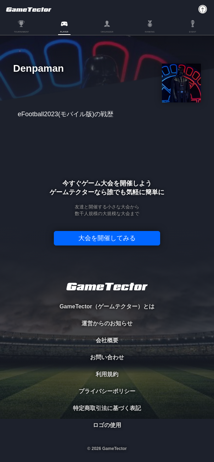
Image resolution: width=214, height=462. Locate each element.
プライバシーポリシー (107, 391)
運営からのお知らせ (107, 323)
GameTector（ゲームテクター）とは (107, 306)
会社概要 (107, 340)
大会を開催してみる (107, 238)
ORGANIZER (107, 32)
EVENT (192, 32)
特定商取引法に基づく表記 (107, 408)
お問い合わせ (107, 357)
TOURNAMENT (21, 32)
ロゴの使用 (107, 425)
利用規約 (107, 374)
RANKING (149, 32)
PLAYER (64, 32)
